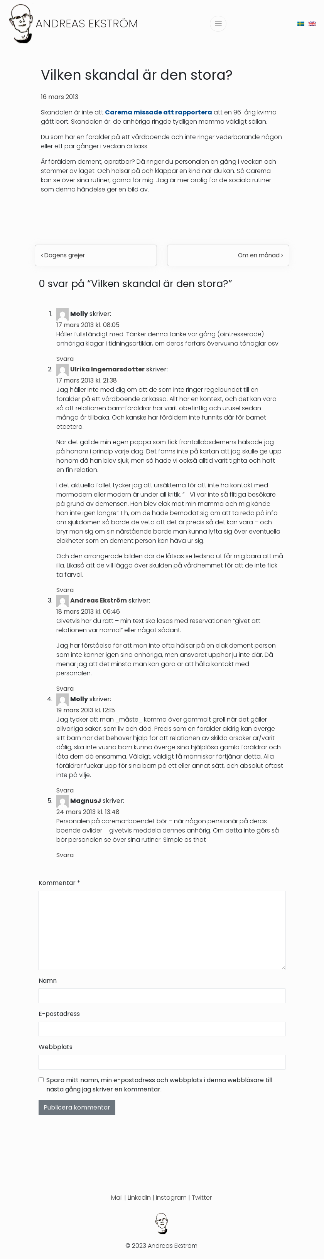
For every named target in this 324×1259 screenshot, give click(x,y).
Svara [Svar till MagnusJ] (65, 855)
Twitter (202, 1197)
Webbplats (56, 1046)
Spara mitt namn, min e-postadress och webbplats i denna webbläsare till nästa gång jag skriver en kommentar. (159, 1085)
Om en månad (260, 255)
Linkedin (139, 1197)
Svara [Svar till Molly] (65, 358)
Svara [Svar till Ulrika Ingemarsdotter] (65, 590)
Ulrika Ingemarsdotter (107, 369)
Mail (117, 1197)
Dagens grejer (63, 255)
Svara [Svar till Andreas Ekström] (65, 688)
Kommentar (59, 882)
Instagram (171, 1197)
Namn (48, 980)
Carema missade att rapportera (158, 112)
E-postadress (59, 1013)
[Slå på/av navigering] (218, 24)
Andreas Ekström (86, 23)
